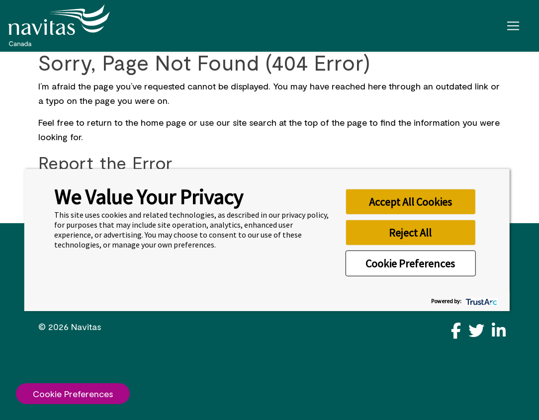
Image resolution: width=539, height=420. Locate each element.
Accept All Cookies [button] (410, 201)
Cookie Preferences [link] (73, 393)
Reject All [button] (410, 232)
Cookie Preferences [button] (410, 263)
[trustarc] (480, 301)
